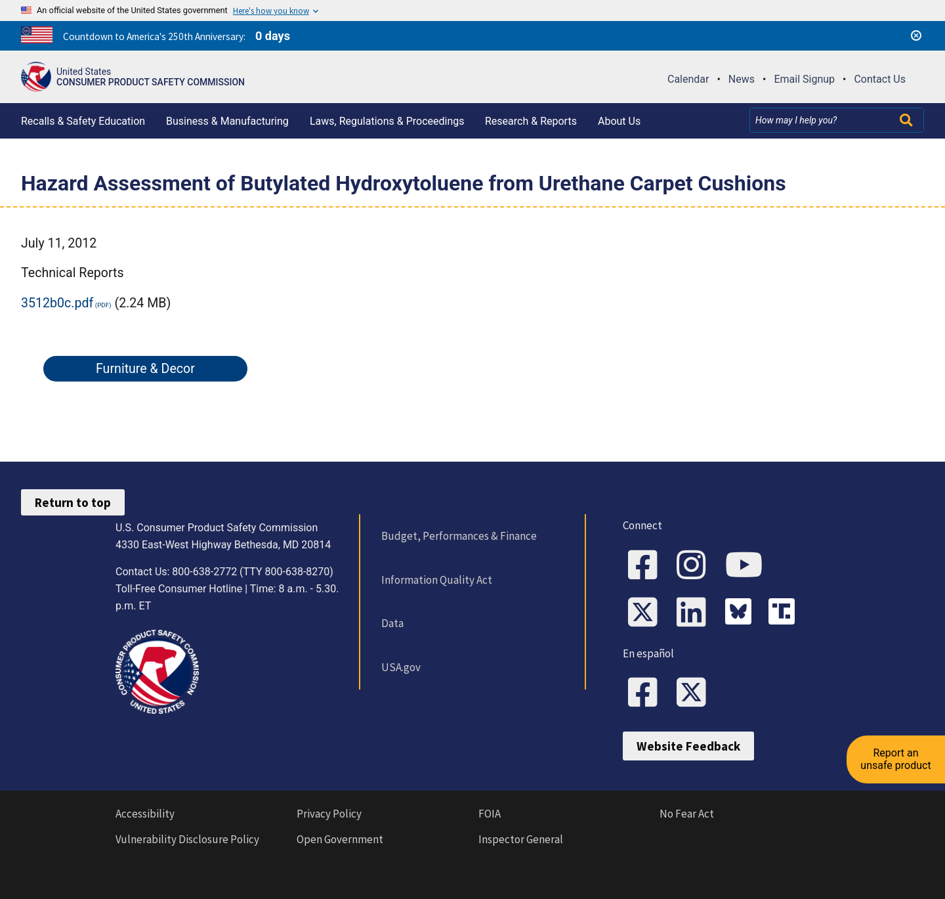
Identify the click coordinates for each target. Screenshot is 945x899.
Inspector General (520, 839)
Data (392, 623)
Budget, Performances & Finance (459, 536)
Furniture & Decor (145, 368)
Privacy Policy (329, 813)
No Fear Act (687, 813)
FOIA (489, 813)
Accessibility (145, 813)
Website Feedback (688, 746)
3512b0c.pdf (57, 303)
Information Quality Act (436, 580)
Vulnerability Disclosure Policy (187, 839)
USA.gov (401, 667)
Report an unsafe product (895, 759)
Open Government (340, 839)
